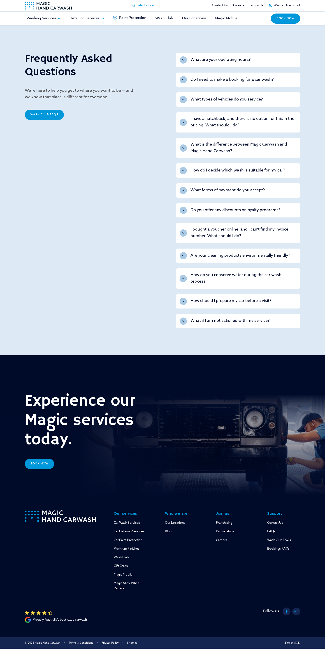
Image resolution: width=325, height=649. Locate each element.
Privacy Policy (110, 643)
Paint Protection (129, 18)
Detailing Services (87, 18)
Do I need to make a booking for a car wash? (227, 79)
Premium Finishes (126, 549)
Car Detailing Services (129, 531)
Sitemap (132, 643)
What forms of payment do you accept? (222, 190)
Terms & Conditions (81, 643)
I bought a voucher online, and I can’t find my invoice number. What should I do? (234, 232)
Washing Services (43, 18)
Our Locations (194, 18)
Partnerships (225, 531)
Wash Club (164, 18)
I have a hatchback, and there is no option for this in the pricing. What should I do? (237, 122)
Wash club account (287, 5)
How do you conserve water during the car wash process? (230, 278)
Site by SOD (292, 643)
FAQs (271, 531)
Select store (143, 5)
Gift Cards (121, 566)
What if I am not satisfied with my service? (224, 321)
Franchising (224, 523)
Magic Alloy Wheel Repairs (127, 586)
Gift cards (256, 5)
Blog (168, 531)
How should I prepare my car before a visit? (225, 301)
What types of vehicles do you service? (221, 99)
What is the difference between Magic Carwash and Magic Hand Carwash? (233, 147)
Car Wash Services (127, 523)
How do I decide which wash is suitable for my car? (232, 170)
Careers (238, 5)
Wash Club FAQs (44, 114)
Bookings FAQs (278, 549)
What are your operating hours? (215, 60)
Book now (285, 18)
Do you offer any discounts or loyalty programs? (230, 210)
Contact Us (220, 5)
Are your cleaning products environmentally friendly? (235, 255)
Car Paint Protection (128, 540)
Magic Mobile (226, 18)
